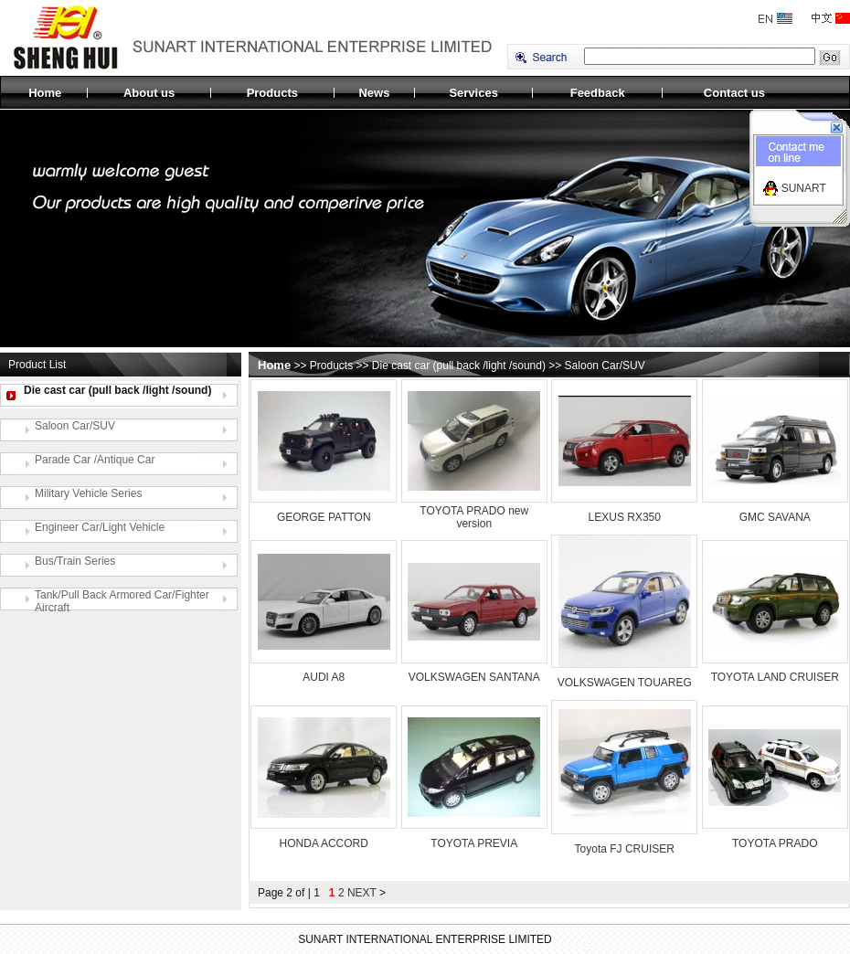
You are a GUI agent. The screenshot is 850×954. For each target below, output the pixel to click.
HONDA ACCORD (324, 843)
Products (272, 93)
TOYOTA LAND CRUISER (775, 677)
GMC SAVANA (775, 517)
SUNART (803, 188)
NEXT (362, 892)
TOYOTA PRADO (775, 843)
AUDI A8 (324, 677)
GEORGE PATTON (324, 517)
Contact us (734, 93)
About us (149, 93)
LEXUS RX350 (625, 517)
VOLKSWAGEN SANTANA (474, 677)
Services (473, 93)
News (373, 93)
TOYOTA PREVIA (473, 843)
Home (44, 93)
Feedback (597, 93)
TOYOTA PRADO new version (474, 517)
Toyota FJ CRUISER (625, 849)
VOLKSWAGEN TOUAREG (625, 682)
